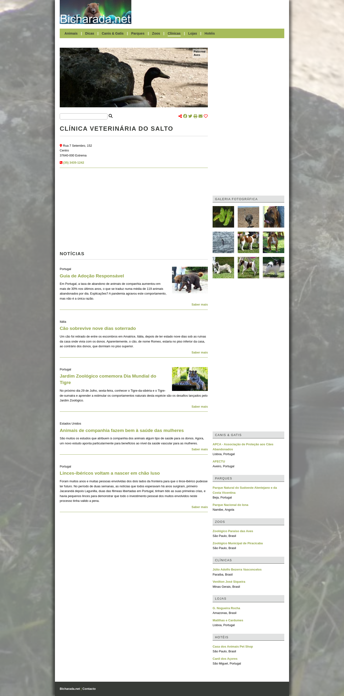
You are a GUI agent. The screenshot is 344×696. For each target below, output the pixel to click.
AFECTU (219, 461)
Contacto (89, 689)
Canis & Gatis (113, 33)
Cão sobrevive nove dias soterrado (98, 328)
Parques (138, 33)
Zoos (156, 33)
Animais (71, 33)
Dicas (89, 33)
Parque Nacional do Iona (230, 505)
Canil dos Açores (225, 658)
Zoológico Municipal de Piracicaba (238, 543)
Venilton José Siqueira (229, 581)
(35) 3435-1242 (73, 162)
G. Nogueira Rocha (226, 608)
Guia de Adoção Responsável (92, 275)
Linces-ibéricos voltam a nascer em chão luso (110, 473)
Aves (197, 54)
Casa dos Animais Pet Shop (233, 646)
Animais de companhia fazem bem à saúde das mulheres (122, 430)
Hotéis (209, 33)
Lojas (192, 33)
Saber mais (200, 304)
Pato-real (199, 51)
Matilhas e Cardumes (228, 620)
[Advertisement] (210, 12)
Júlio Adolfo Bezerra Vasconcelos (237, 569)
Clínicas (174, 33)
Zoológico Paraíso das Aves (233, 531)
